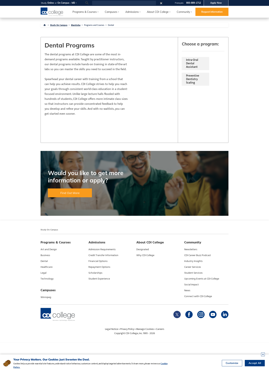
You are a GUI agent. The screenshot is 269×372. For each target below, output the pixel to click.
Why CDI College (145, 285)
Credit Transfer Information (103, 285)
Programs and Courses (94, 25)
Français (179, 2)
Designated (142, 279)
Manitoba (75, 25)
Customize (231, 365)
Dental (111, 25)
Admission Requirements (102, 279)
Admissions (132, 12)
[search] (124, 3)
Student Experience (99, 308)
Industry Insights (193, 291)
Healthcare (46, 297)
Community (183, 12)
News (187, 320)
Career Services (192, 297)
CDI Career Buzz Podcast (197, 285)
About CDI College (158, 12)
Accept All (254, 365)
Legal (43, 303)
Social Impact (191, 314)
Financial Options (98, 291)
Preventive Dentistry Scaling (190, 62)
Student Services (193, 303)
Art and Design (49, 279)
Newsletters (190, 279)
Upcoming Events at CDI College (201, 308)
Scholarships (95, 303)
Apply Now (216, 2)
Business (45, 285)
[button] (162, 3)
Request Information (212, 11)
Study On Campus (58, 25)
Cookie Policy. (179, 367)
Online (50, 2)
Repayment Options (99, 297)
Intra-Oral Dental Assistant (136, 62)
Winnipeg (46, 327)
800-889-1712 (193, 2)
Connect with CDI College (198, 326)
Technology (47, 308)
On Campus (63, 2)
